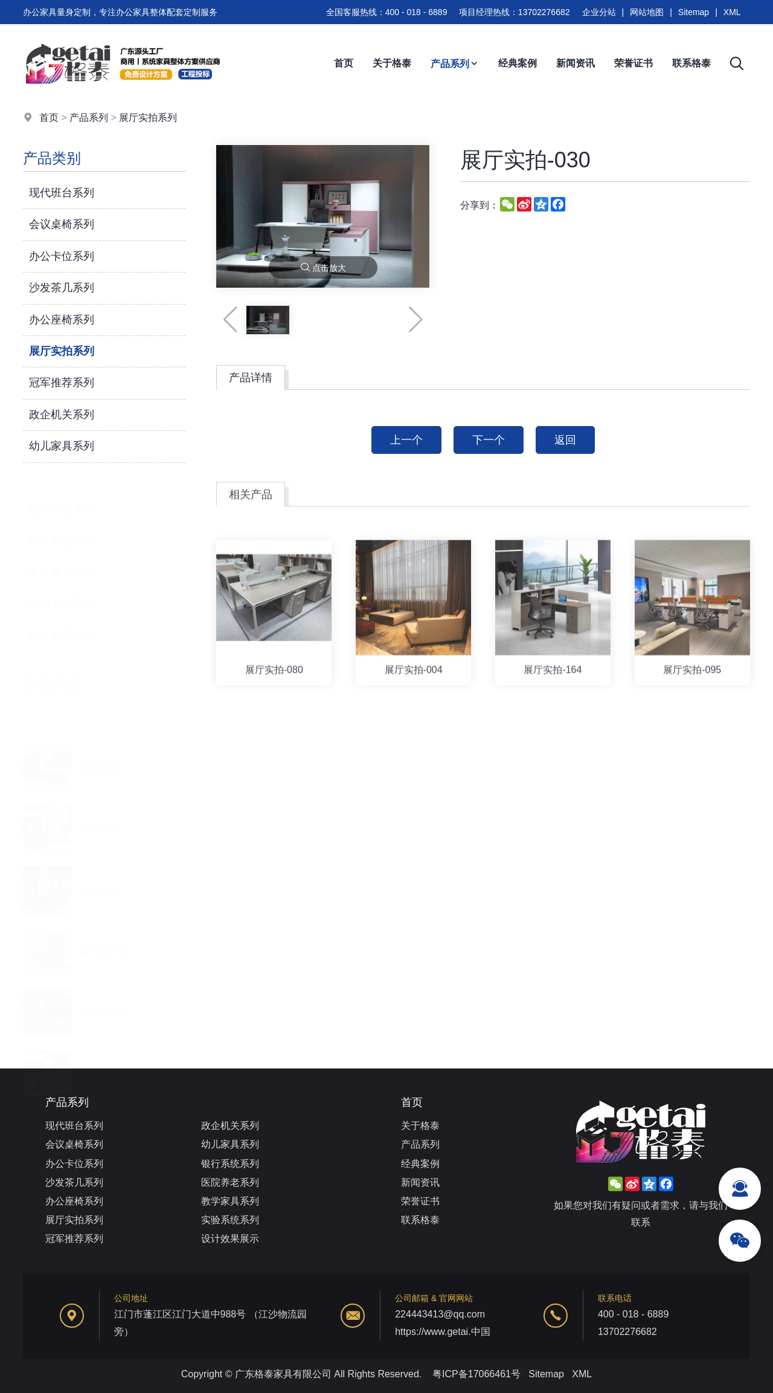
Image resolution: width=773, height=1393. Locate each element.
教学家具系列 (61, 558)
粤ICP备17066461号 (476, 1374)
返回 (565, 440)
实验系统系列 (61, 589)
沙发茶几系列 (61, 288)
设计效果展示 (61, 621)
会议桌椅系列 (61, 225)
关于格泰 (392, 63)
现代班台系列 (61, 193)
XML (732, 12)
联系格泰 (691, 63)
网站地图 (647, 12)
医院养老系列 (61, 526)
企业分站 (599, 12)
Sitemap (693, 12)
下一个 (488, 440)
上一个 (406, 440)
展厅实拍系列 (148, 117)
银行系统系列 (61, 494)
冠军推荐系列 (61, 383)
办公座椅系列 (61, 320)
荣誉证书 (633, 63)
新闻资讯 (575, 63)
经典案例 (517, 63)
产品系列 (455, 64)
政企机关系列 (61, 415)
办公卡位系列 (61, 256)
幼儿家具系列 (61, 446)
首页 (343, 63)
